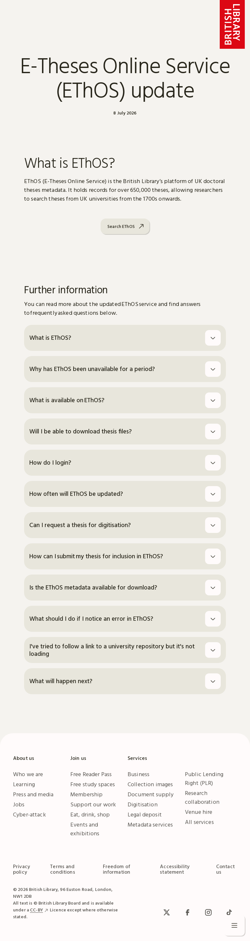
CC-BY (36, 910)
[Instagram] (208, 912)
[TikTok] (229, 912)
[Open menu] (234, 925)
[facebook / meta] (187, 912)
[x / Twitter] (166, 912)
